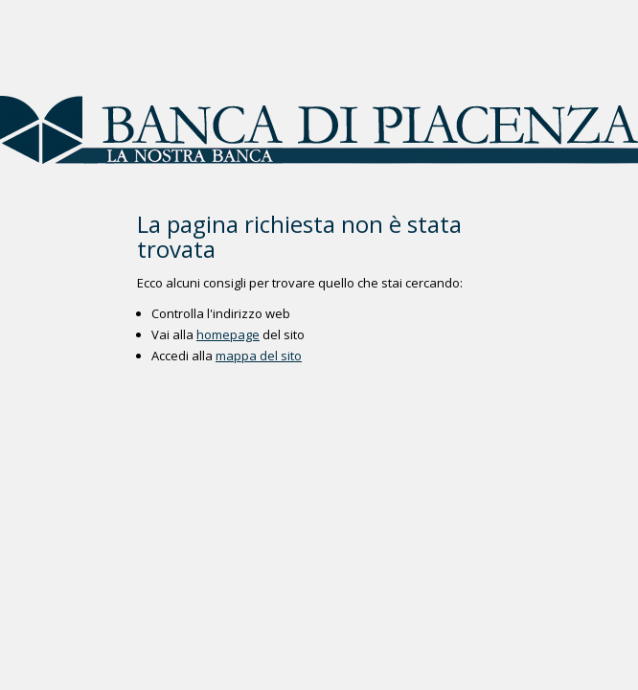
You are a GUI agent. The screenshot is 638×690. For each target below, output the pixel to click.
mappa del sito (259, 355)
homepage (228, 334)
